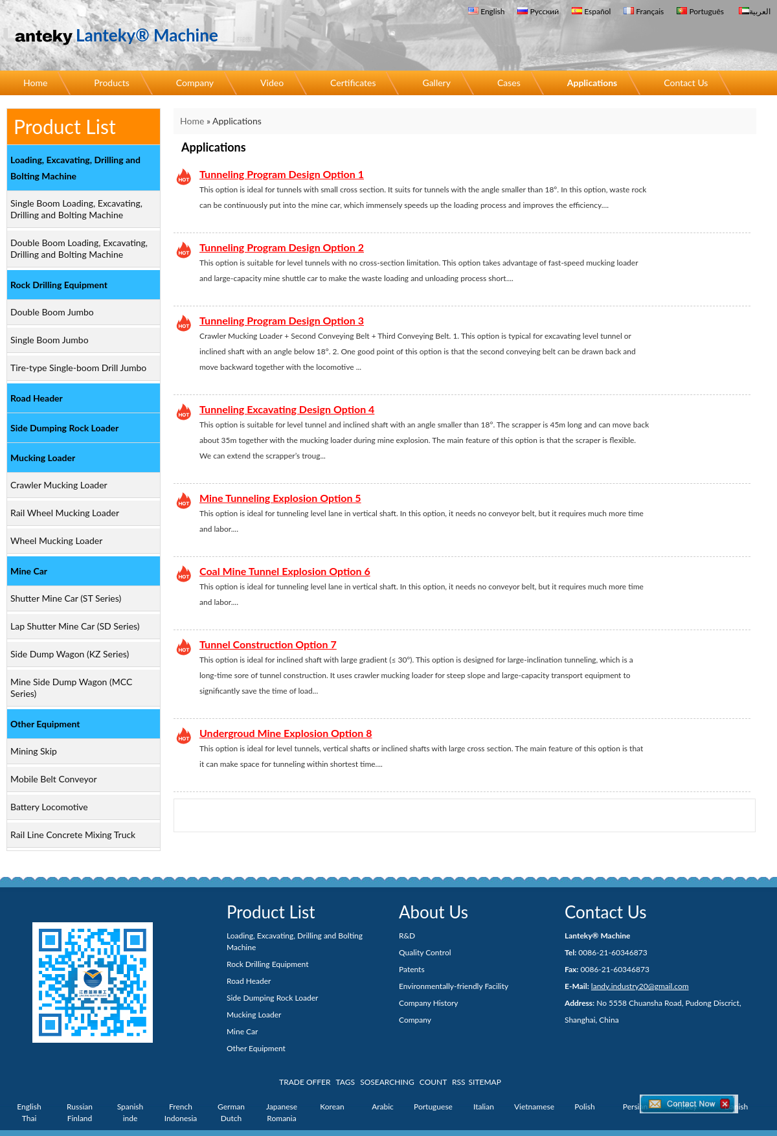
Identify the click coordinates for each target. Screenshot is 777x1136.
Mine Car (28, 570)
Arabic (383, 1106)
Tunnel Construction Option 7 (268, 644)
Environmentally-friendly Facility (453, 986)
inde (130, 1118)
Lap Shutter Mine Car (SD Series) (75, 625)
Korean (332, 1106)
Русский (538, 11)
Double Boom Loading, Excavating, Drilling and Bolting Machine (79, 248)
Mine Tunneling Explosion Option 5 (280, 498)
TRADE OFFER (304, 1082)
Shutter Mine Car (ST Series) (65, 598)
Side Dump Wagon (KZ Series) (69, 653)
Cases (509, 82)
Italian (483, 1106)
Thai (29, 1118)
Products (111, 82)
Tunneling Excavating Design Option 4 (286, 409)
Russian (80, 1106)
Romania (281, 1118)
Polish (584, 1106)
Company (195, 82)
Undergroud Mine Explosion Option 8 (285, 733)
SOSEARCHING (387, 1082)
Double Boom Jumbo (52, 311)
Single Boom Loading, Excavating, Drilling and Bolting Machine (76, 209)
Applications (592, 82)
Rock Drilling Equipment (58, 284)
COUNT (433, 1082)
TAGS (345, 1082)
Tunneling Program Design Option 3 (281, 320)
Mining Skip (33, 750)
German (231, 1106)
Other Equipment (45, 723)
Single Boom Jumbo (49, 339)
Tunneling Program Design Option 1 (281, 174)
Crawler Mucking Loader (58, 484)
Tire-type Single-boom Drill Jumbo (78, 367)
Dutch (231, 1118)
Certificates (353, 82)
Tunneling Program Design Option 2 (281, 247)
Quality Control (425, 952)
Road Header (36, 397)
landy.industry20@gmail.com (640, 986)
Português (700, 11)
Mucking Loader (42, 457)
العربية (755, 11)
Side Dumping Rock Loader (64, 427)
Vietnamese (534, 1106)
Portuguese (433, 1106)
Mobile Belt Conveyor (53, 778)
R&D (407, 935)
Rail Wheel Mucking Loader (64, 512)
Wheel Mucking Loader (56, 540)
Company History (428, 1003)
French (180, 1106)
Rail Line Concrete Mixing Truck (72, 834)
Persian (635, 1106)
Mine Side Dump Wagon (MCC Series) (71, 687)
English (486, 11)
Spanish (130, 1106)
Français (644, 11)
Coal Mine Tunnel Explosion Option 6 (284, 571)
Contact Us (686, 82)
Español (591, 11)
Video (272, 82)
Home (35, 82)
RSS (459, 1082)
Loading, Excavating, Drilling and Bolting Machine (75, 167)
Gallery (436, 82)
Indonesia (180, 1118)
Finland (80, 1118)
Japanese (281, 1106)
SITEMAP (485, 1082)
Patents (412, 969)
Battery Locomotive (49, 806)
